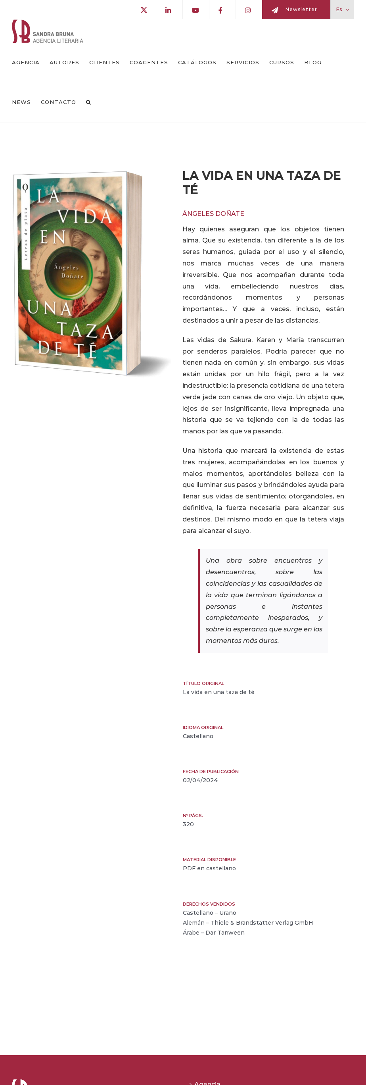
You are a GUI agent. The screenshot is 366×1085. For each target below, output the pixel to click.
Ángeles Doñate (213, 213)
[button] (88, 102)
